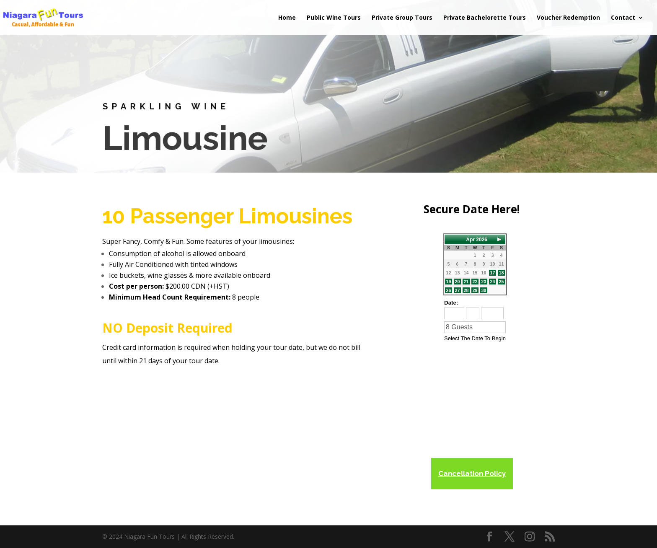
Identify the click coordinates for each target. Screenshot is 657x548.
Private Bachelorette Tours (484, 18)
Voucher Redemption (568, 18)
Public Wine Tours (334, 18)
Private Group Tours (402, 18)
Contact (623, 18)
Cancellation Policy (472, 473)
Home (287, 18)
